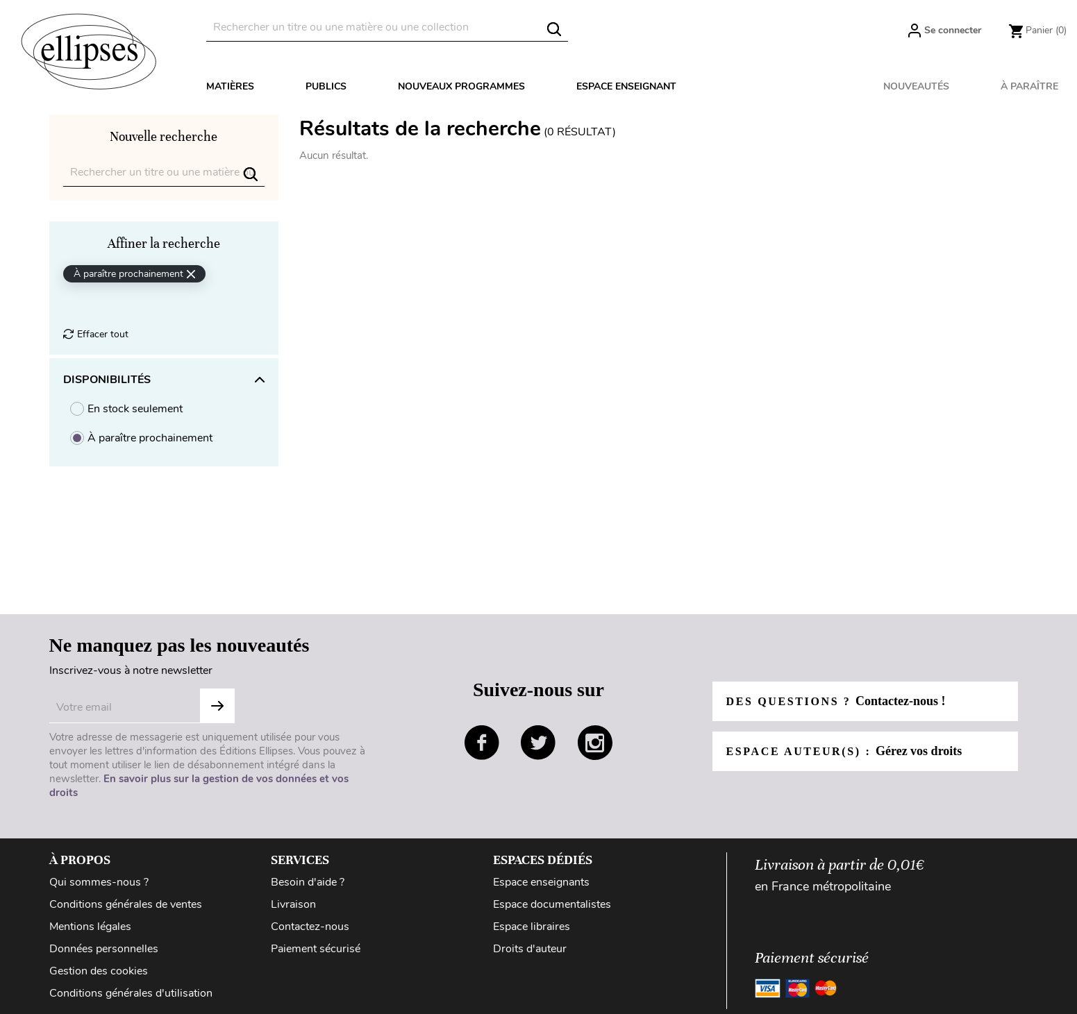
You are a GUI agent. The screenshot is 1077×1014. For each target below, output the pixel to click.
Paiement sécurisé (315, 948)
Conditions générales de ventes (125, 904)
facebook (482, 742)
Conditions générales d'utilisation (130, 993)
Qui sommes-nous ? (99, 882)
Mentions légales (90, 926)
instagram (595, 742)
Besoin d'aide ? (307, 882)
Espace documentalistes (552, 904)
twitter (538, 742)
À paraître (1029, 86)
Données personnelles (103, 948)
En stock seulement (135, 408)
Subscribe (217, 705)
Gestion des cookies (98, 971)
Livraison (293, 904)
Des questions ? (836, 701)
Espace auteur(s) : (844, 751)
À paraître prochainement (149, 438)
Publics (326, 86)
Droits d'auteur (530, 948)
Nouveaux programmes (461, 86)
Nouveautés (916, 86)
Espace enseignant (626, 86)
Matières (230, 86)
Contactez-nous (310, 926)
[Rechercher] (387, 27)
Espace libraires (531, 926)
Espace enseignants (541, 882)
